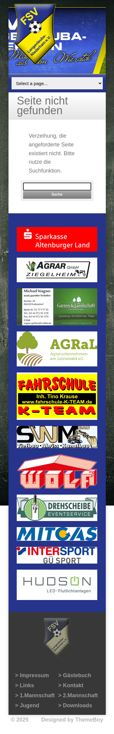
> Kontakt (71, 685)
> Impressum (32, 675)
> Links (24, 685)
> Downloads (75, 705)
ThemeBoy (89, 720)
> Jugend (27, 705)
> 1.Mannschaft (35, 695)
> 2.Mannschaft (78, 695)
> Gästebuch (75, 675)
